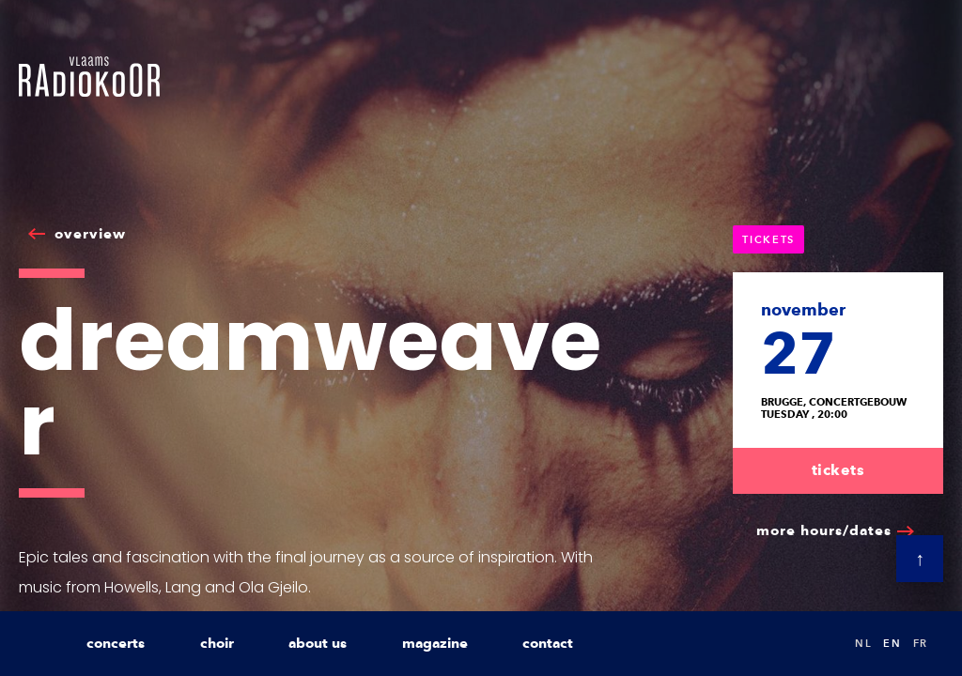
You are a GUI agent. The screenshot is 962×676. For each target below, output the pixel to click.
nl (863, 643)
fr (920, 643)
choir (217, 643)
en (892, 643)
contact (547, 643)
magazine (435, 643)
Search (821, 643)
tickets (838, 470)
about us (317, 643)
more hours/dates (824, 530)
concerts (115, 643)
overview (90, 233)
